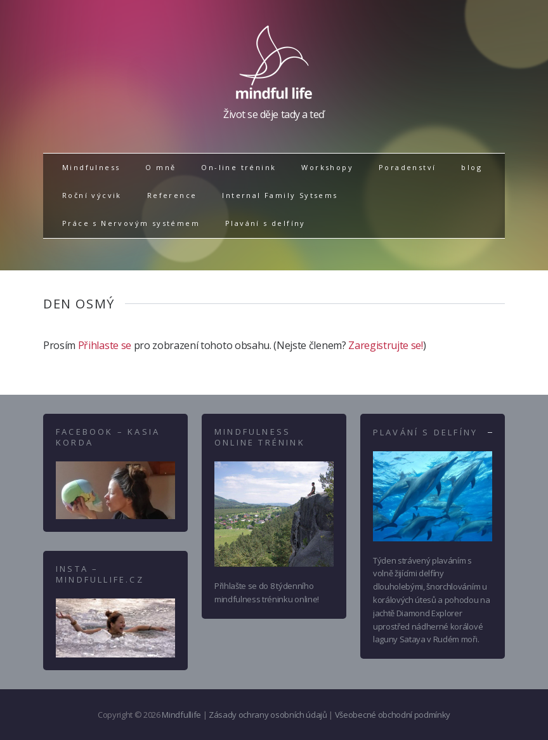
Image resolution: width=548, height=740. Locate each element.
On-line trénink (238, 167)
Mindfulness (91, 167)
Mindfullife (181, 714)
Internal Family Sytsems (279, 195)
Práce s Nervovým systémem (131, 223)
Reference (172, 195)
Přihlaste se (104, 345)
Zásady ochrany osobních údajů (268, 714)
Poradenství (407, 167)
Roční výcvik (92, 195)
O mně (160, 167)
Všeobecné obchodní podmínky (392, 714)
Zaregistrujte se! (385, 345)
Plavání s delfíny (265, 223)
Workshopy (327, 167)
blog (471, 167)
